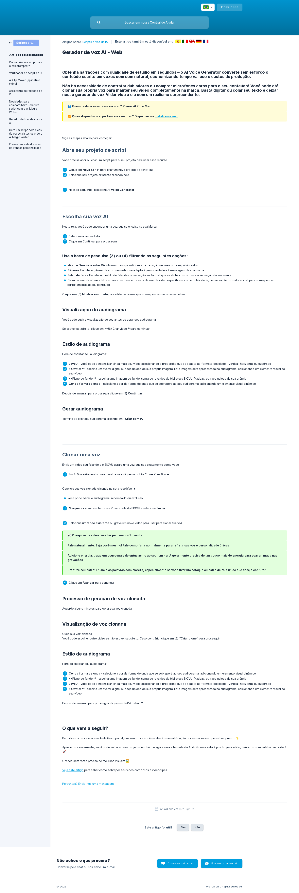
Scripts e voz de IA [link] (95, 42)
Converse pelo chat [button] (180, 863)
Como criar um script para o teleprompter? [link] (26, 64)
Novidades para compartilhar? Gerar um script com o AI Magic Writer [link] (24, 107)
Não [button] (197, 827)
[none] (208, 7)
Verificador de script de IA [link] (25, 73)
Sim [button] (183, 827)
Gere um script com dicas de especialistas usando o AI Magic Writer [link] (26, 133)
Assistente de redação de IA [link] (25, 92)
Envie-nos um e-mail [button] (224, 863)
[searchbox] (149, 22)
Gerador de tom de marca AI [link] (25, 121)
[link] (24, 42)
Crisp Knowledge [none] (231, 886)
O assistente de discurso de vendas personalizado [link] (25, 146)
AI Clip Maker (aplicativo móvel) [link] (24, 82)
